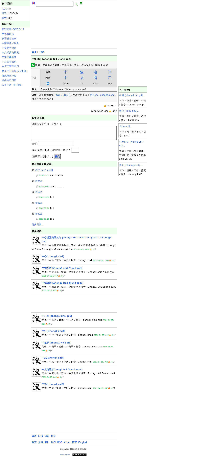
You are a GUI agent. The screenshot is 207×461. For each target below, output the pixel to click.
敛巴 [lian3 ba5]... (129, 111)
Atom (67, 445)
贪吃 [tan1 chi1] (44, 173)
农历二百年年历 (10, 66)
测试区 (38, 184)
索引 (47, 445)
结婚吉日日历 (9, 80)
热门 (53, 445)
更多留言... (38, 227)
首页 (34, 52)
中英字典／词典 (10, 43)
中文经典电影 (9, 48)
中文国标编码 (9, 61)
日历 (34, 439)
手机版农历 (8, 34)
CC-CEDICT (63, 95)
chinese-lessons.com (102, 95)
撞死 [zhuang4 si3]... (131, 165)
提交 (57, 159)
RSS (60, 445)
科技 (4, 18)
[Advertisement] (15, 131)
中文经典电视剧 (10, 52)
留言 (74, 445)
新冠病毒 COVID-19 (13, 29)
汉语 (4, 13)
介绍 (40, 445)
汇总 (4, 8)
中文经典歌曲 (9, 57)
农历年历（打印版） (13, 85)
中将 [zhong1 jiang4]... (132, 95)
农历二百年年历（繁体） (15, 71)
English (83, 445)
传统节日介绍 (9, 75)
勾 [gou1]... (125, 126)
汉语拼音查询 (9, 38)
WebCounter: (65, 457)
